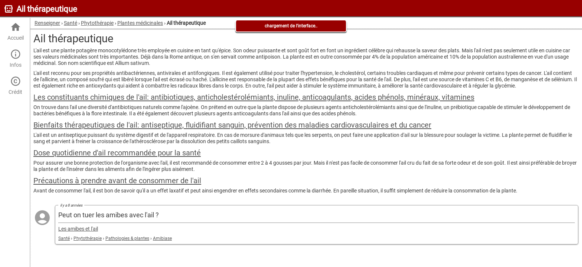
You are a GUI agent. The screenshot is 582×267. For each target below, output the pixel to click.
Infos (15, 58)
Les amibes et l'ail (78, 229)
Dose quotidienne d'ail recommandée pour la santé (117, 152)
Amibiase (162, 238)
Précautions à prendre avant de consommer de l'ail (117, 180)
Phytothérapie (87, 238)
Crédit (15, 85)
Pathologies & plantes (127, 238)
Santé (64, 238)
